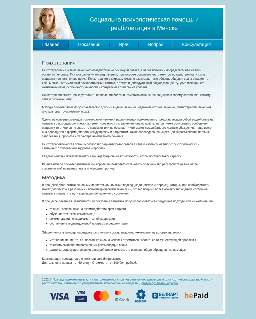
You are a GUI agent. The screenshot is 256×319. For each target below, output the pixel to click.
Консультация (196, 44)
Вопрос (156, 44)
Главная (51, 44)
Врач (124, 44)
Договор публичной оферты (158, 283)
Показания (89, 44)
